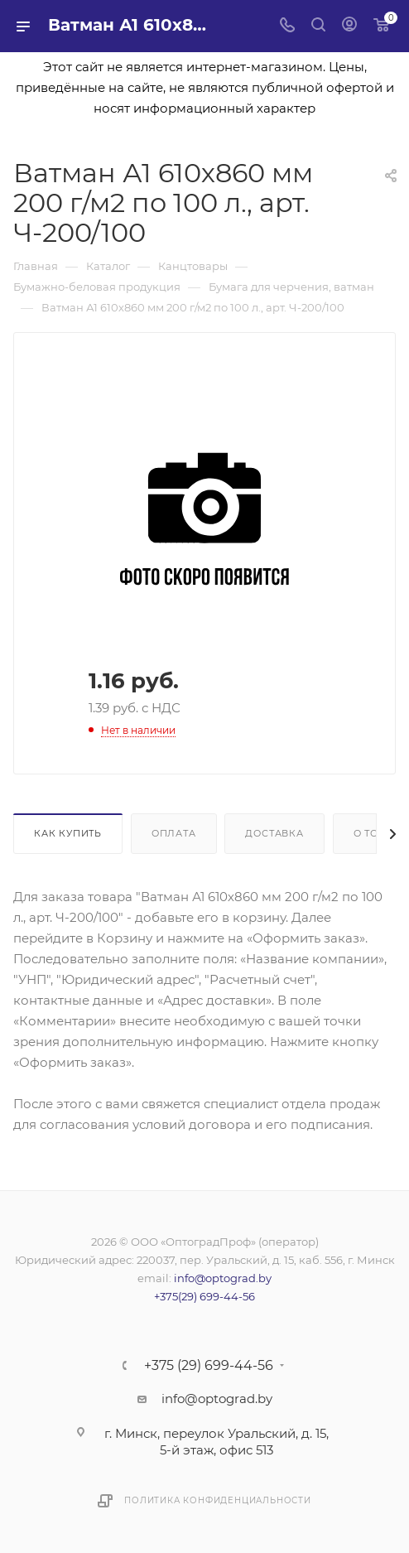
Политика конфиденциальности (217, 1500)
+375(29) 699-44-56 (204, 1296)
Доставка (274, 833)
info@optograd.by (223, 1278)
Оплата (174, 833)
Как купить (68, 833)
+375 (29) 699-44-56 (208, 1365)
